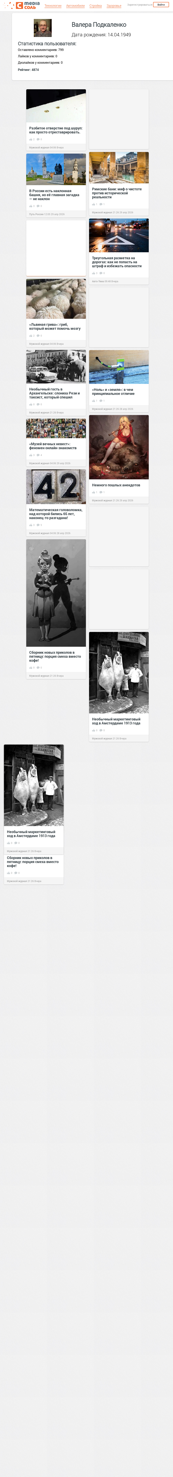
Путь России (36, 214)
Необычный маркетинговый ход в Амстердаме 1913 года (116, 721)
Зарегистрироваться (139, 4)
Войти (161, 4)
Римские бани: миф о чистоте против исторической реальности (117, 193)
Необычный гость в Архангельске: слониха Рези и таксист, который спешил (54, 393)
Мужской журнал (39, 147)
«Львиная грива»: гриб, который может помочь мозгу (55, 326)
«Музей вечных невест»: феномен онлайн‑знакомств (53, 446)
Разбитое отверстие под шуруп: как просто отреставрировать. (56, 130)
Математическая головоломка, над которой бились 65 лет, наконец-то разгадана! (56, 514)
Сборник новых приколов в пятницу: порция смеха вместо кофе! (55, 656)
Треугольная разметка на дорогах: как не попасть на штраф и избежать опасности (117, 262)
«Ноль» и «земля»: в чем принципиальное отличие (113, 391)
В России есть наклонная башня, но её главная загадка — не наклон (54, 195)
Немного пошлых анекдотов (116, 485)
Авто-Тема (98, 281)
